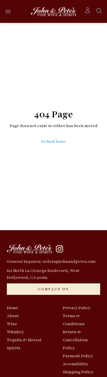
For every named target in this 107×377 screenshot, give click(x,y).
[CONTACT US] (53, 289)
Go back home (53, 141)
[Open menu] (8, 11)
